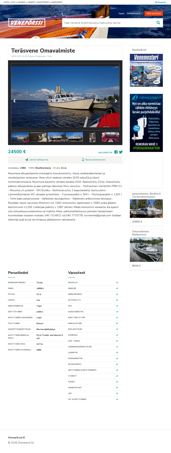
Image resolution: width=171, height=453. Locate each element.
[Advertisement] (65, 245)
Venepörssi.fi (133, 13)
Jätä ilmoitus (154, 13)
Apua (121, 13)
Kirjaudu (160, 2)
